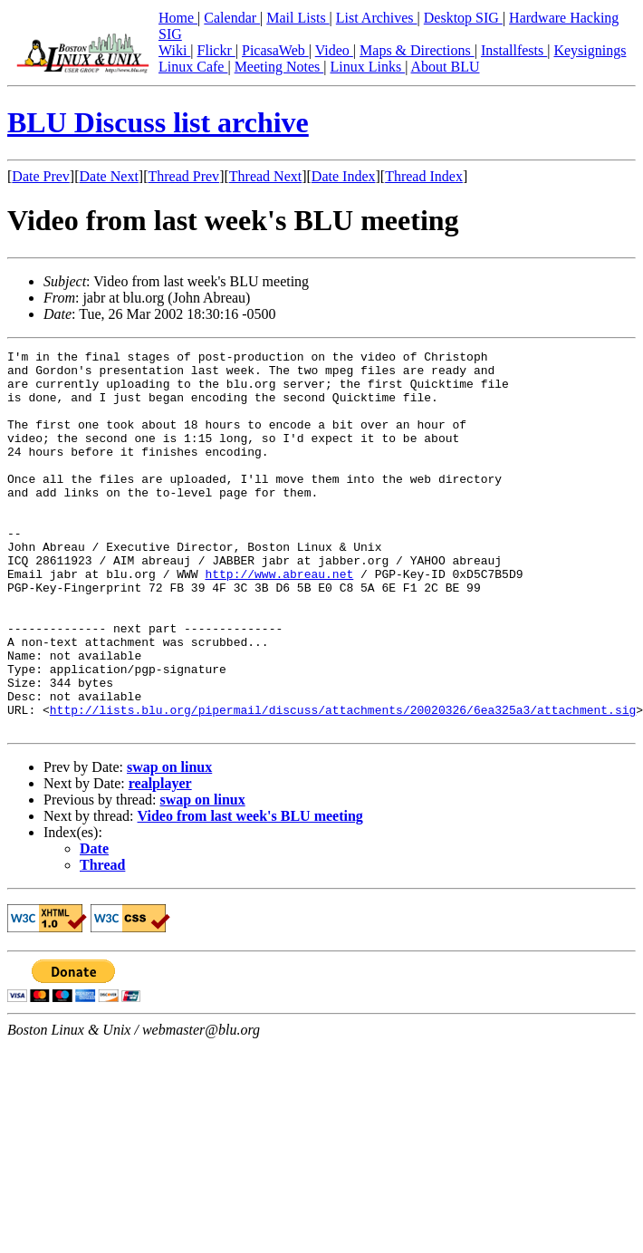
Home (177, 17)
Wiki (174, 50)
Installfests (514, 50)
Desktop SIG (463, 17)
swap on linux (169, 843)
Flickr (216, 50)
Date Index (344, 176)
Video (334, 50)
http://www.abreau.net (279, 620)
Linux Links (367, 66)
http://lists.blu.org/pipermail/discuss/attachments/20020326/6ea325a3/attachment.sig (343, 783)
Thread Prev (183, 176)
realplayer (160, 859)
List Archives (376, 17)
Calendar (232, 17)
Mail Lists (297, 17)
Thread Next (265, 176)
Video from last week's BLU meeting (250, 892)
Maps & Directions (417, 50)
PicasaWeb (275, 50)
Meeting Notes (279, 66)
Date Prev (41, 176)
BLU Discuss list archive (158, 122)
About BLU (444, 66)
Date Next (109, 176)
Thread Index (424, 176)
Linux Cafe (192, 66)
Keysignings (589, 50)
